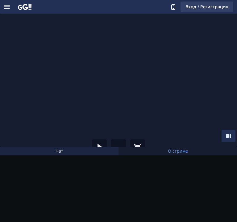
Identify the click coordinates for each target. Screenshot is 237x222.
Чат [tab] (59, 151)
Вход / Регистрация (206, 7)
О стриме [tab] (178, 151)
